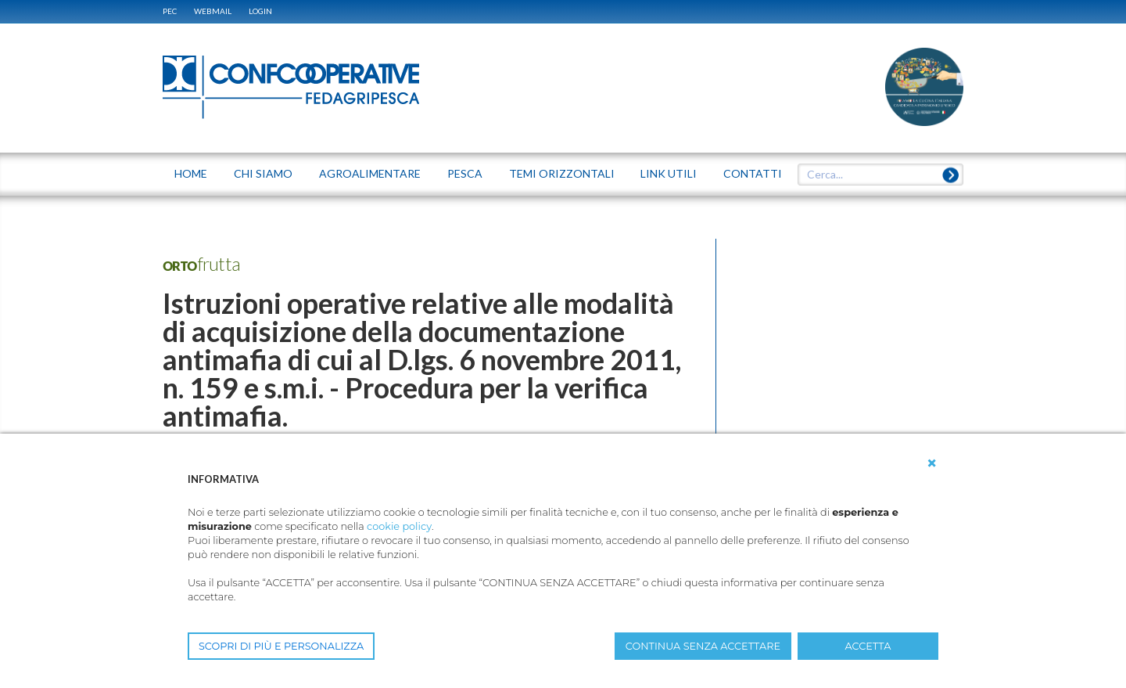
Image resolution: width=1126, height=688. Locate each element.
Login (260, 11)
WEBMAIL (212, 11)
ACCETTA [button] (868, 646)
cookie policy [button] (399, 526)
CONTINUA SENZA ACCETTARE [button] (703, 646)
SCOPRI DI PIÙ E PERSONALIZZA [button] (281, 646)
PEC (170, 11)
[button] (932, 463)
